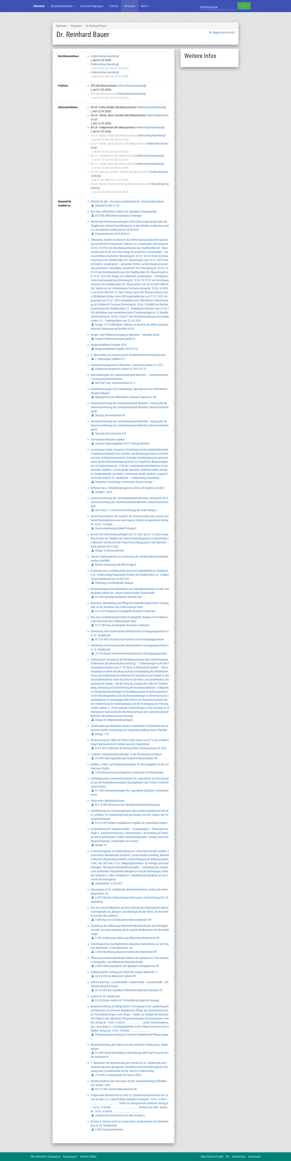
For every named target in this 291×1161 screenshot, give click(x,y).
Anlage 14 (100, 845)
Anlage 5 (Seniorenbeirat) (109, 550)
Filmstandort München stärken (108, 439)
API (228, 1156)
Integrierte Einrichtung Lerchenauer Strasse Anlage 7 (124, 481)
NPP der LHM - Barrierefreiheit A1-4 (115, 383)
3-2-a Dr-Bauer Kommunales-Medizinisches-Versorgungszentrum (131, 653)
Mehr (145, 6)
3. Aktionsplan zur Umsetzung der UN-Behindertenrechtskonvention (128, 355)
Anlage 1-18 (102, 734)
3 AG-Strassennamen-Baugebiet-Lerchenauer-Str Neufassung (129, 772)
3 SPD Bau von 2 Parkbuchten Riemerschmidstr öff (123, 919)
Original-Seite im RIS (221, 32)
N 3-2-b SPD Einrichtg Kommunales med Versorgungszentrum (129, 639)
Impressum (254, 1156)
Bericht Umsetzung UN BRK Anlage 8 (115, 564)
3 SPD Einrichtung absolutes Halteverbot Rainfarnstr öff (126, 951)
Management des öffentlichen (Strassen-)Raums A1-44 (125, 397)
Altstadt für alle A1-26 (107, 205)
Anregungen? (70, 1156)
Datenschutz (239, 1156)
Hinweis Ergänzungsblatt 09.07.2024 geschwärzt (122, 443)
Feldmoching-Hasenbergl (105, 56)
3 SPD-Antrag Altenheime (109, 1129)
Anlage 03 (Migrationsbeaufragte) (114, 720)
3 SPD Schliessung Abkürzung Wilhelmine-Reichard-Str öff (127, 938)
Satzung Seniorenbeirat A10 (110, 433)
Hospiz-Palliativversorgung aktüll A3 (115, 338)
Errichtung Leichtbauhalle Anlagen (114, 582)
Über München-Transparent (45, 1156)
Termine (113, 6)
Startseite (39, 6)
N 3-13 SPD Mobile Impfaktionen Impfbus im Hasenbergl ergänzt (131, 822)
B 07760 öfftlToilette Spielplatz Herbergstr (118, 215)
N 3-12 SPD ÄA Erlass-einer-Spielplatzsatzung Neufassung (127, 804)
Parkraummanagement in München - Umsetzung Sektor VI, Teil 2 (127, 365)
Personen (129, 6)
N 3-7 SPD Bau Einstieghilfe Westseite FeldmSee (122, 625)
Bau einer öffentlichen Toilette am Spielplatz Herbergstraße (124, 211)
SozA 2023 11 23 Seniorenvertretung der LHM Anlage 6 (126, 510)
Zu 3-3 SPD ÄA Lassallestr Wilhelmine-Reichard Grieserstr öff (128, 990)
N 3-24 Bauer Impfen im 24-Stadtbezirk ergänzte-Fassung (127, 1000)
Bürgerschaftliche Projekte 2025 (109, 344)
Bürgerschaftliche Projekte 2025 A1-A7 (116, 348)
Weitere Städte (88, 1156)
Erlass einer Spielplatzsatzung (107, 800)
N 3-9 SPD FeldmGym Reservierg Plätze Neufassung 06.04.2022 (131, 748)
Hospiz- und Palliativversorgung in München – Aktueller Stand (125, 334)
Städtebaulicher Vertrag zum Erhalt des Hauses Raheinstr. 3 (124, 972)
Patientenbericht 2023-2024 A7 (112, 233)
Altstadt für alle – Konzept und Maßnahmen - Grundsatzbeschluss (127, 201)
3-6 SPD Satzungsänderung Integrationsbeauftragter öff (126, 758)
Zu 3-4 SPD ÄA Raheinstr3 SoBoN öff (115, 976)
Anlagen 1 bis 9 (103, 492)
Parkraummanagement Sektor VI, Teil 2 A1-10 (120, 368)
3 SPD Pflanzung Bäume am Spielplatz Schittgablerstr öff (127, 966)
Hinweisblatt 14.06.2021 (109, 883)
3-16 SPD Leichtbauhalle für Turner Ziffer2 (118, 1075)
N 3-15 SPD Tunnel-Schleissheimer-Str (116, 1089)
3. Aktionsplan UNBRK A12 (110, 359)
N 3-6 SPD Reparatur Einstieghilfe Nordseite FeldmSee (125, 611)
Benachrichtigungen (92, 6)
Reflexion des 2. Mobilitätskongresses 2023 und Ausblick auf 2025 (127, 488)
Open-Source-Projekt (212, 1156)
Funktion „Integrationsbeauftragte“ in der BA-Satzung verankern (126, 754)
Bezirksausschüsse (63, 6)
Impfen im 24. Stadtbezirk (105, 996)
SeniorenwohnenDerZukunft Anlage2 (115, 528)
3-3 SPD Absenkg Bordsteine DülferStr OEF (118, 597)
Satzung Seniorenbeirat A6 (110, 415)
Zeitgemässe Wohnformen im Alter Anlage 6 (120, 1115)
